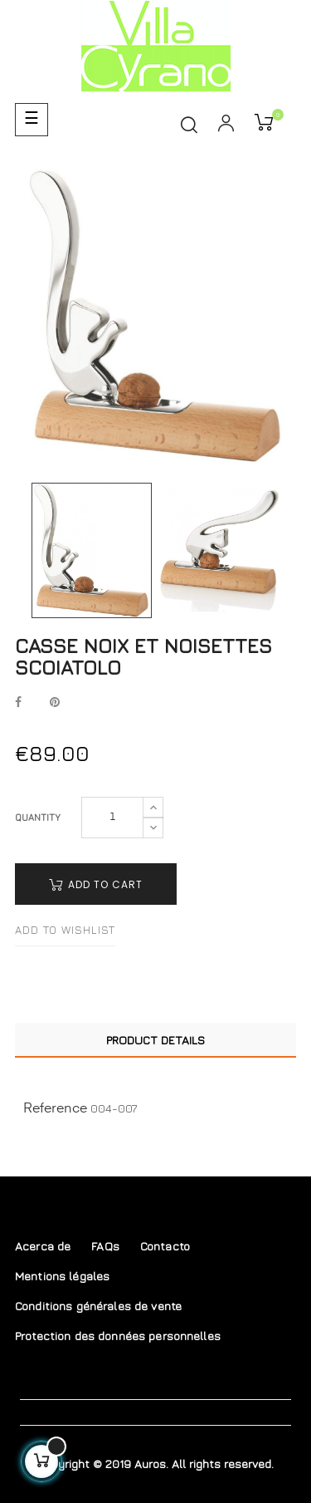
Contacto (165, 1246)
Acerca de (42, 1246)
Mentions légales (62, 1276)
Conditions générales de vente (98, 1306)
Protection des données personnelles (118, 1336)
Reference (55, 1109)
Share (18, 703)
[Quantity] (112, 817)
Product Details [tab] (155, 1040)
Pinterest (55, 703)
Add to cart (96, 884)
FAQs (105, 1246)
